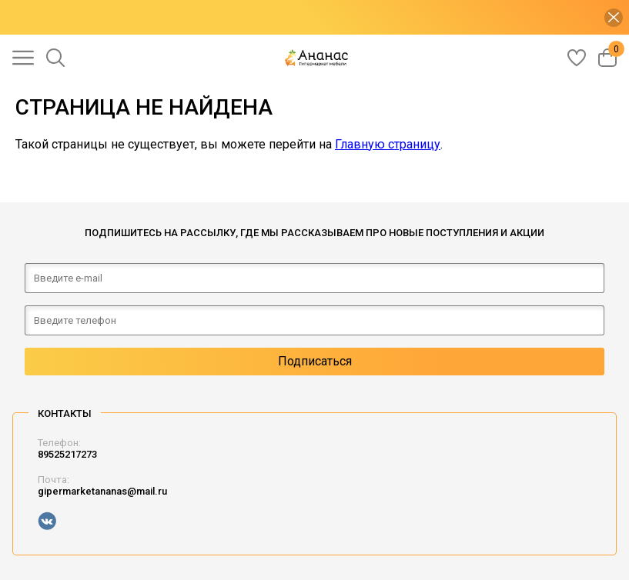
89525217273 (67, 454)
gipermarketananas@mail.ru (102, 491)
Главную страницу (387, 144)
